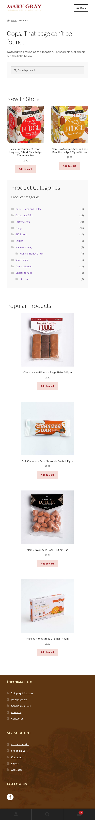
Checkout (16, 757)
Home (13, 20)
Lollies (19, 240)
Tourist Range (24, 266)
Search (47, 814)
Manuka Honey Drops (32, 253)
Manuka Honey (24, 247)
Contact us (17, 718)
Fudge (19, 228)
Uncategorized (24, 272)
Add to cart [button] (25, 169)
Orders (15, 763)
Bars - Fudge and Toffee (29, 209)
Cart (73, 812)
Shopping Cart (19, 750)
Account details (20, 744)
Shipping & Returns (22, 693)
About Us (16, 712)
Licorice (24, 279)
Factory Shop (23, 221)
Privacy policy (19, 699)
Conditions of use (21, 705)
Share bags (22, 260)
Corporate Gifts (24, 215)
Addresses (16, 769)
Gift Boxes (21, 234)
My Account (16, 814)
